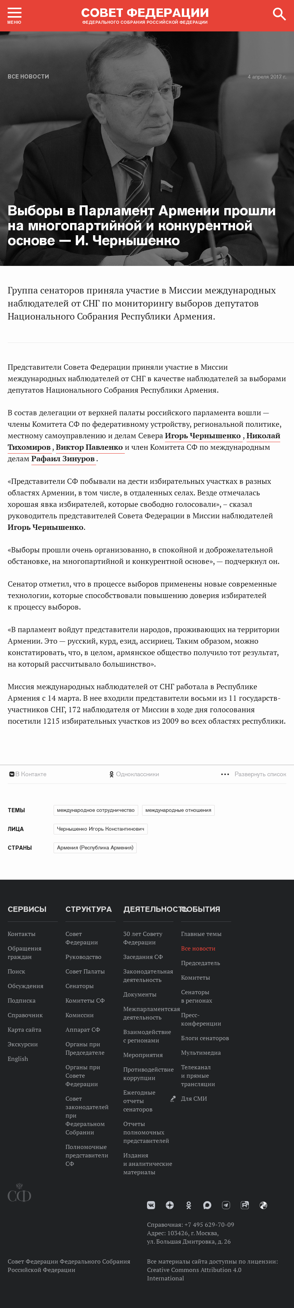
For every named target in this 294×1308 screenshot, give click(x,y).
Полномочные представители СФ (86, 1155)
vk (151, 1205)
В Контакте (30, 774)
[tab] (147, 774)
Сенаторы (79, 986)
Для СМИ (194, 1098)
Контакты (22, 934)
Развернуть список (260, 774)
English (18, 1058)
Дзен (170, 1205)
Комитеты (195, 977)
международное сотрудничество (96, 809)
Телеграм (226, 1205)
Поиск (16, 971)
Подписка (22, 1000)
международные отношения (178, 809)
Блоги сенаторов (205, 1038)
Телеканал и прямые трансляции (198, 1075)
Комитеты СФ (85, 1000)
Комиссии (79, 1015)
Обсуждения (25, 986)
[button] (14, 15)
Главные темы (201, 934)
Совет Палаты (85, 971)
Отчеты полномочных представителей (146, 1132)
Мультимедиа (201, 1052)
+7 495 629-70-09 (209, 1224)
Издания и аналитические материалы (147, 1163)
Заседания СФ (143, 957)
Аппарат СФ (82, 1029)
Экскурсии (23, 1044)
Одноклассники (137, 774)
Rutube (245, 1205)
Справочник (25, 1015)
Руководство (83, 957)
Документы (140, 994)
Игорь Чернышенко (204, 436)
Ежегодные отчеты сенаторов (139, 1100)
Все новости (28, 76)
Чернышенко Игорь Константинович (100, 828)
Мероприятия (143, 1055)
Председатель (200, 963)
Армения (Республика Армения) (95, 847)
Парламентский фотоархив (263, 1205)
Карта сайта (24, 1029)
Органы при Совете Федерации (82, 1075)
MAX (207, 1205)
